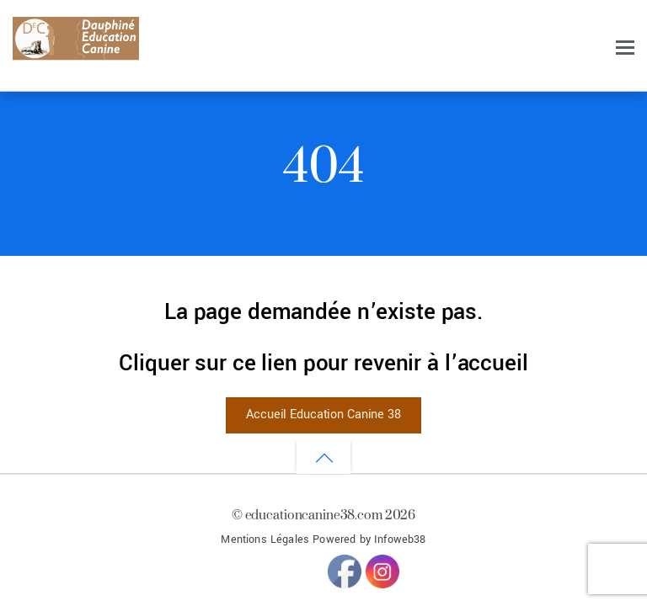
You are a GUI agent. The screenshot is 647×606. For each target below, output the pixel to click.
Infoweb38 (399, 539)
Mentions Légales (265, 539)
